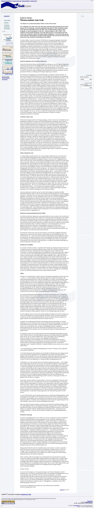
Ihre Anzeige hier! (5, 77)
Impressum (90, 501)
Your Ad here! (5, 79)
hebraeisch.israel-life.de (6, 1)
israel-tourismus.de (16, 1)
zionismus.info (33, 1)
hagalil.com (62, 489)
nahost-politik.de (25, 1)
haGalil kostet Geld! (26, 494)
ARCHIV (6, 16)
